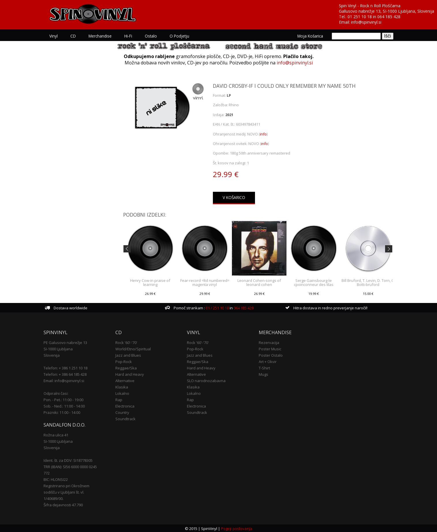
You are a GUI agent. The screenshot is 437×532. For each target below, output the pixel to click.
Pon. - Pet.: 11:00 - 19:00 (64, 399)
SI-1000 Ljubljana (58, 348)
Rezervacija (269, 342)
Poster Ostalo (271, 354)
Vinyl (54, 36)
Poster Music (270, 348)
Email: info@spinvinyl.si (64, 380)
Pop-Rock (123, 361)
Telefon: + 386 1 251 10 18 (66, 367)
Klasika (121, 386)
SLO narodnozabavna (206, 380)
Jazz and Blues (128, 354)
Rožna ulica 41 (56, 434)
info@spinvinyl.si (366, 22)
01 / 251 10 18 (217, 307)
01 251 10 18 (360, 16)
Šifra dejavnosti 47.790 (63, 504)
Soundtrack (125, 418)
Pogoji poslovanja (236, 528)
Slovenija (52, 354)
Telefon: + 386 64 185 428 (65, 373)
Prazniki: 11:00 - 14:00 (62, 411)
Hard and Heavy (129, 373)
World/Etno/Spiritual (133, 348)
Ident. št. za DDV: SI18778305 (68, 459)
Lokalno (122, 392)
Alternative (124, 380)
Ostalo (151, 36)
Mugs (263, 373)
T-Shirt (264, 367)
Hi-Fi (128, 36)
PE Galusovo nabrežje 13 (65, 342)
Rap (118, 399)
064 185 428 (388, 16)
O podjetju (180, 36)
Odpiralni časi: (56, 392)
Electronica (124, 405)
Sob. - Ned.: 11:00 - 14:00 (64, 405)
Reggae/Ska (126, 367)
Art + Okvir (268, 361)
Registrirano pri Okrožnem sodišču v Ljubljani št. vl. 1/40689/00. (67, 492)
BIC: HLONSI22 (56, 478)
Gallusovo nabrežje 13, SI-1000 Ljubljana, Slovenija (386, 11)
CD (73, 36)
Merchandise (100, 36)
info (263, 134)
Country (122, 411)
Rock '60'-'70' (126, 342)
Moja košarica (310, 36)
